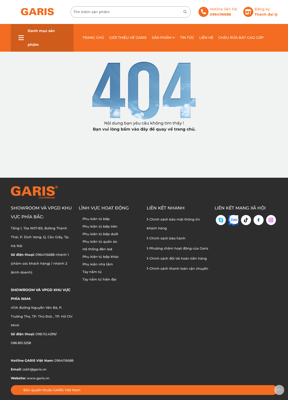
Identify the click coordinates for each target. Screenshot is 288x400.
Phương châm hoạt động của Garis (177, 248)
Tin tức (187, 37)
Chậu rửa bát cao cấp (241, 37)
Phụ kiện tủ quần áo (100, 241)
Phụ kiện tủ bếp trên (100, 226)
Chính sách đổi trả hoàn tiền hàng (177, 258)
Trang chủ (93, 37)
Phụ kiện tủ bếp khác (101, 257)
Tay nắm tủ (92, 272)
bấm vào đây (134, 129)
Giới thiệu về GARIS (128, 37)
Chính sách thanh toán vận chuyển (177, 268)
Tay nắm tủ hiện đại (99, 279)
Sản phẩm (163, 37)
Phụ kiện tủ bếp (96, 219)
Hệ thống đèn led (97, 249)
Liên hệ (206, 37)
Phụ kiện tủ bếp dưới (100, 234)
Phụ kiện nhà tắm (98, 264)
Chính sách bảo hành (166, 238)
